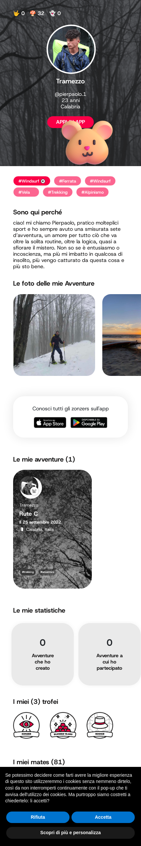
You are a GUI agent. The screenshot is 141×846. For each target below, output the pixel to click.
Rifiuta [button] (38, 817)
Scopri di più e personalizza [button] (70, 832)
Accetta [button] (103, 817)
